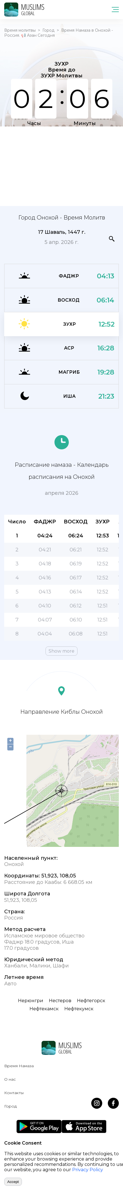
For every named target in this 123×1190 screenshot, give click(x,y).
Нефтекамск (44, 1008)
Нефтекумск (79, 1008)
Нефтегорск (91, 1000)
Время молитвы (20, 30)
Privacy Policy (87, 1169)
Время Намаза (19, 1065)
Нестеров (60, 1000)
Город (48, 30)
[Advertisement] (61, 165)
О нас (10, 1079)
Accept (13, 1182)
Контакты (14, 1092)
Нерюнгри (30, 1000)
